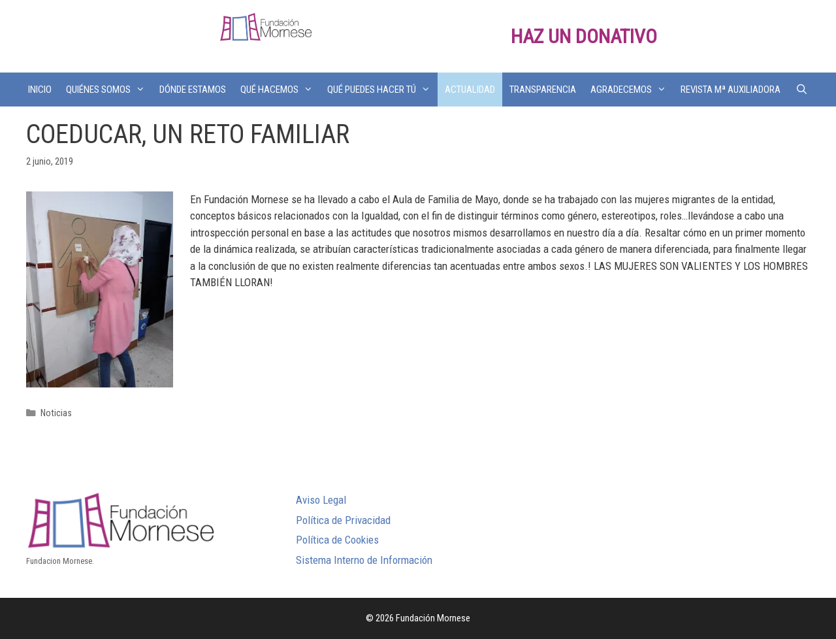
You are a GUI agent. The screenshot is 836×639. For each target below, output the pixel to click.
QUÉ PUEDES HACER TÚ (382, 89)
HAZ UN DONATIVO (584, 36)
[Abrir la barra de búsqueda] (801, 89)
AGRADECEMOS (631, 89)
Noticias (56, 413)
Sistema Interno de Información (364, 559)
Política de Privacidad (343, 520)
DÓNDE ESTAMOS (192, 89)
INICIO (40, 89)
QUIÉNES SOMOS (109, 89)
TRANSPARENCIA (542, 89)
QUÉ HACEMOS (280, 89)
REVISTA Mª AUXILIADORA (730, 89)
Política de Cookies (337, 539)
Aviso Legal (321, 499)
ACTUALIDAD (470, 89)
